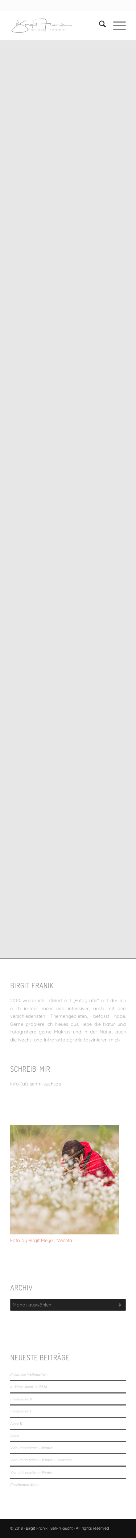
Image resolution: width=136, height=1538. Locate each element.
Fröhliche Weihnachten (29, 1374)
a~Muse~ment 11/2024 (28, 1386)
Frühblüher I (20, 1411)
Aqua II (16, 1423)
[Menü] (116, 25)
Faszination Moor (24, 1484)
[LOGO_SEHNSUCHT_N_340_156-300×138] (56, 25)
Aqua (14, 1435)
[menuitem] (99, 25)
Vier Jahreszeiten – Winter (31, 1448)
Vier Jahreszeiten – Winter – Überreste (41, 1460)
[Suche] (99, 25)
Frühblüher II (21, 1399)
